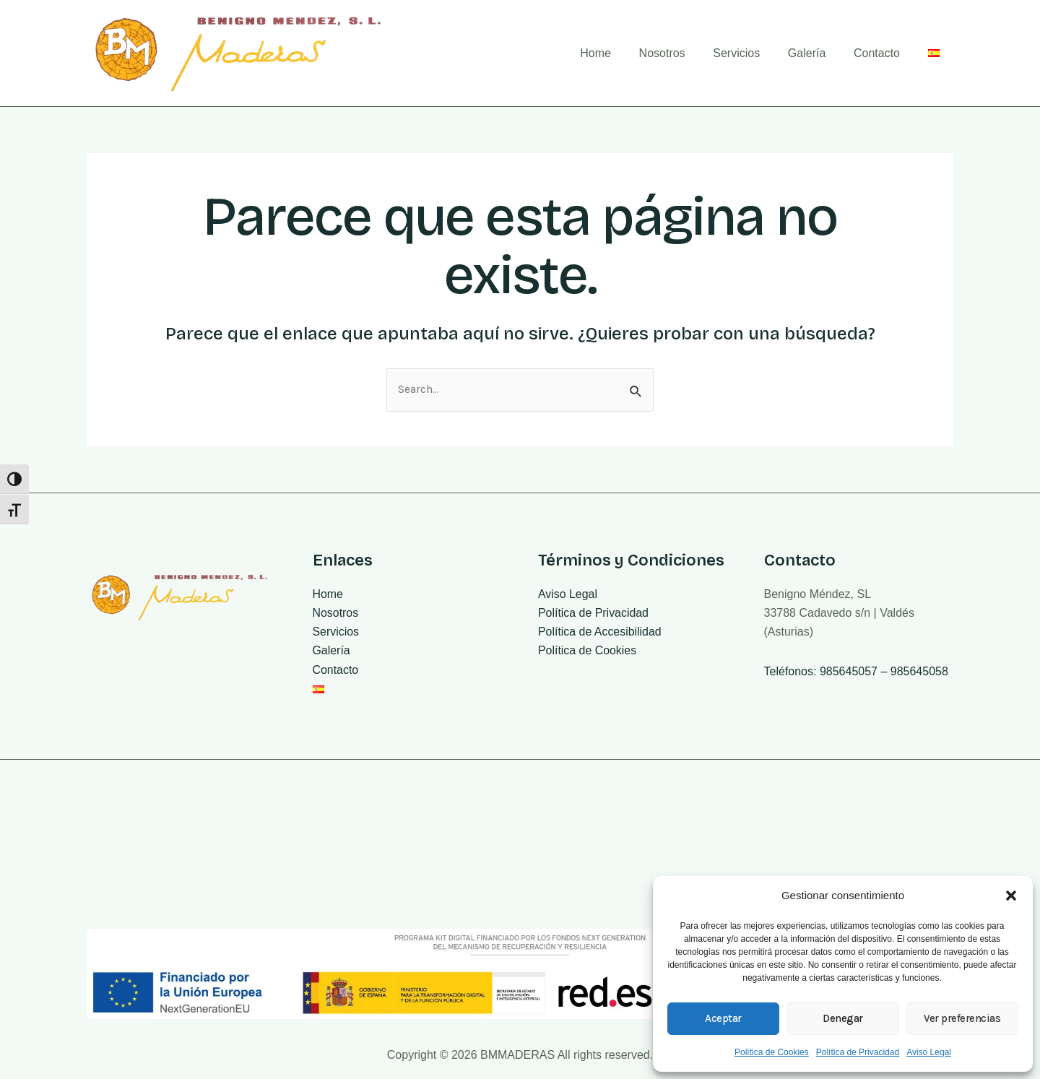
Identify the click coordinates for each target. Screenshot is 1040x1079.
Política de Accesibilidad (600, 632)
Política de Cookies (771, 1052)
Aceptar (723, 1018)
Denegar (843, 1018)
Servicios (753, 53)
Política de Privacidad (857, 1052)
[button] (1011, 895)
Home (622, 53)
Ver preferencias (962, 1018)
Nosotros (684, 53)
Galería (818, 53)
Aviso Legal (928, 1052)
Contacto (884, 53)
